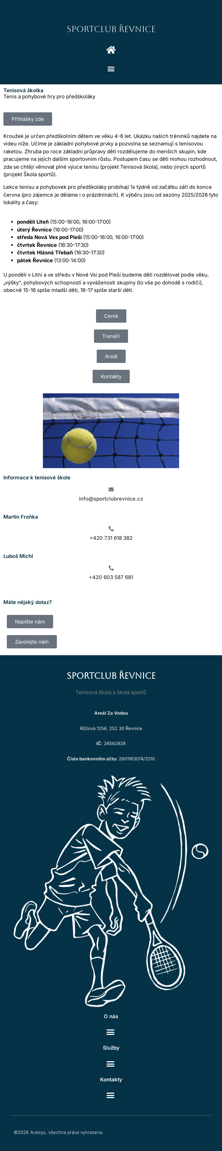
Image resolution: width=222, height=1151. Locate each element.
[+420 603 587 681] (111, 568)
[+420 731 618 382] (111, 528)
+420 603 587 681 (111, 577)
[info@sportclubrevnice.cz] (111, 489)
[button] (111, 68)
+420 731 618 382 (111, 538)
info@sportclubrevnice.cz (111, 498)
